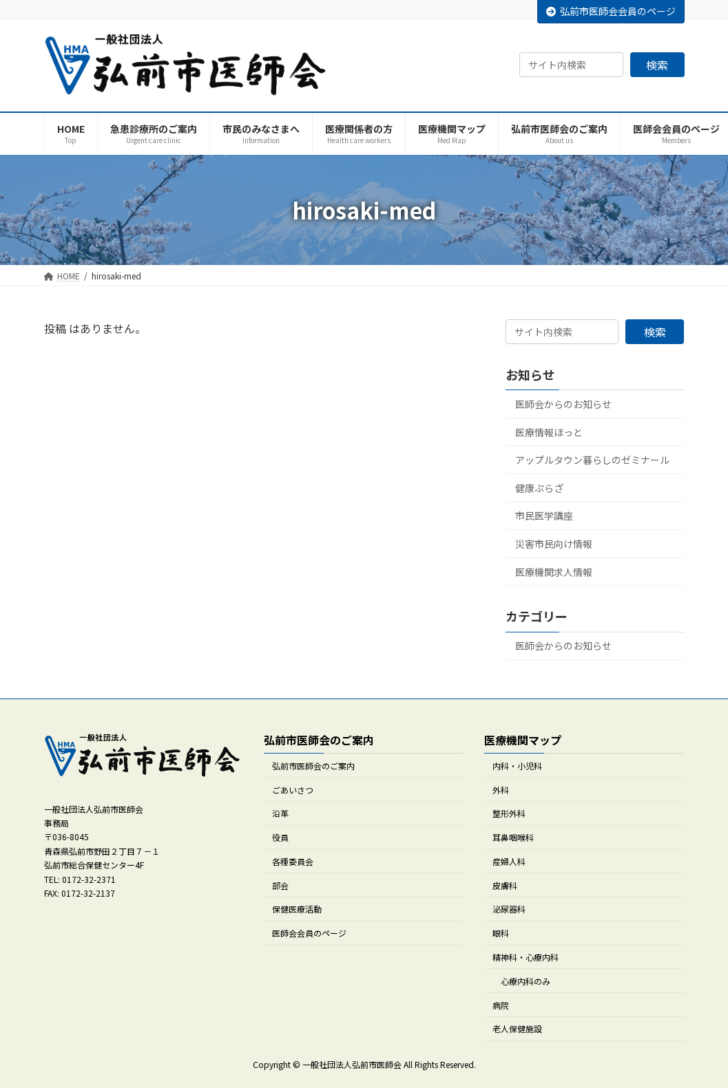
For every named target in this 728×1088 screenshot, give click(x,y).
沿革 (280, 814)
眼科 (500, 933)
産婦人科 (509, 861)
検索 (657, 64)
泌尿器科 (509, 909)
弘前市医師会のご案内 (313, 765)
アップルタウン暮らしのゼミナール (592, 460)
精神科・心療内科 (525, 957)
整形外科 (509, 814)
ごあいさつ (292, 790)
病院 (500, 1005)
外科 (500, 790)
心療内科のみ (525, 981)
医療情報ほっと (549, 432)
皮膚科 (504, 885)
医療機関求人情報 (553, 572)
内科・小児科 (517, 765)
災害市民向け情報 (553, 544)
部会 (280, 885)
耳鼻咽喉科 (513, 837)
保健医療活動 (297, 909)
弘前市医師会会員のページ (611, 11)
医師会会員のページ (309, 933)
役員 (280, 837)
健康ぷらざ (539, 488)
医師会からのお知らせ (563, 404)
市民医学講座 (544, 516)
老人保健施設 (517, 1029)
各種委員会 (292, 861)
